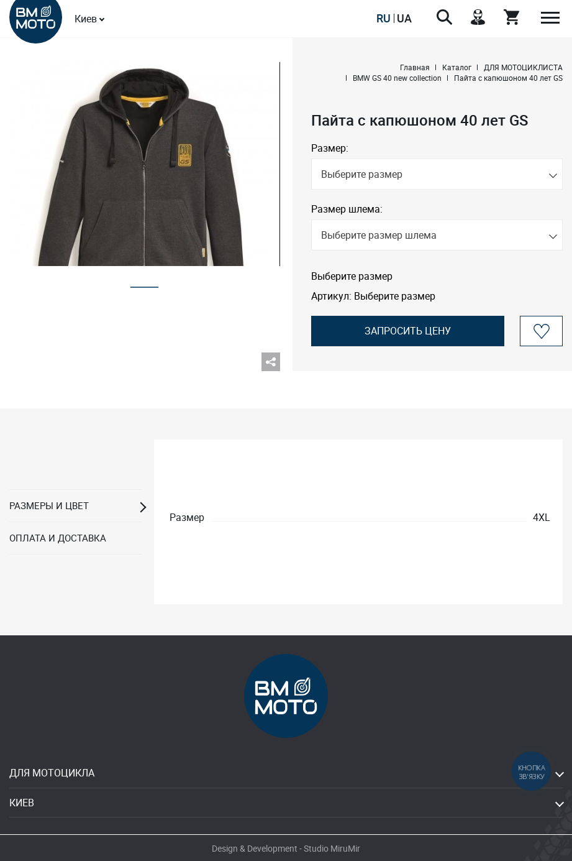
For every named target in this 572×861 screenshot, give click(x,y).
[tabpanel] (144, 164)
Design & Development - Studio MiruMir (286, 848)
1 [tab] (144, 283)
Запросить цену (408, 331)
